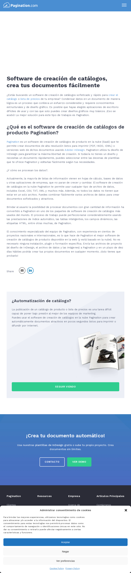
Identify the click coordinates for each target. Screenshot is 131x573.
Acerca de (74, 505)
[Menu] (124, 5)
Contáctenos (104, 505)
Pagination (13, 141)
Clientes (11, 505)
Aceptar (65, 542)
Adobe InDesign (74, 149)
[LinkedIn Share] (30, 270)
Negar (65, 551)
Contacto (52, 461)
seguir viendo (65, 386)
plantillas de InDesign (49, 445)
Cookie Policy (57, 568)
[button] (126, 510)
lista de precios (30, 98)
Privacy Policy (72, 568)
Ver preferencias (65, 560)
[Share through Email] (22, 270)
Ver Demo (79, 461)
